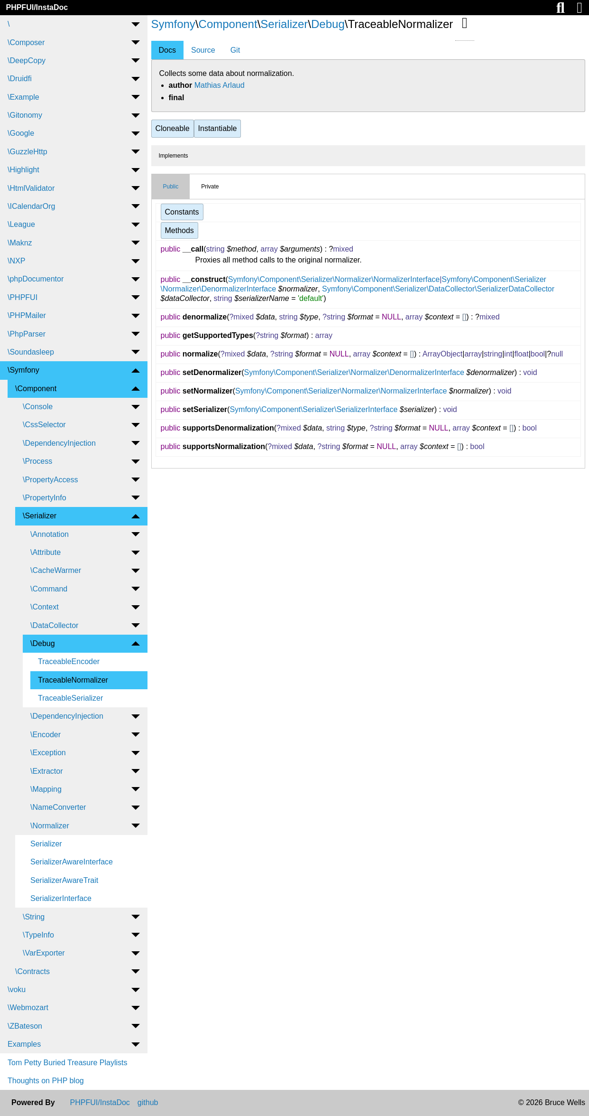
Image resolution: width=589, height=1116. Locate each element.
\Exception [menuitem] (48, 753)
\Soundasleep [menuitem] (31, 352)
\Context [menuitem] (44, 607)
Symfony (173, 24)
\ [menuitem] (8, 24)
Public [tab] (171, 186)
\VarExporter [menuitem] (44, 953)
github (148, 1103)
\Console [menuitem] (38, 407)
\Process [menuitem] (37, 461)
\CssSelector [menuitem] (44, 425)
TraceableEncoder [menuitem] (69, 661)
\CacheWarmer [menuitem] (55, 570)
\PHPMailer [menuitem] (27, 315)
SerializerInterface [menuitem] (61, 898)
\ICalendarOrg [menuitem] (31, 206)
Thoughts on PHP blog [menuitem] (46, 1081)
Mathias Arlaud (219, 85)
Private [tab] (210, 186)
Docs (167, 50)
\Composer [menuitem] (26, 42)
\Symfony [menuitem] (23, 370)
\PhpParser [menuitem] (27, 334)
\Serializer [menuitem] (39, 516)
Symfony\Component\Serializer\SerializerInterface (313, 409)
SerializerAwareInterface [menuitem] (71, 862)
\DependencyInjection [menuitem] (59, 443)
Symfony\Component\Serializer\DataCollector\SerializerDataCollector (438, 289)
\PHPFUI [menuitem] (22, 297)
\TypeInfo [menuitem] (38, 935)
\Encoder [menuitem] (45, 735)
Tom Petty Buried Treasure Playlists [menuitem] (68, 1063)
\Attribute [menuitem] (45, 552)
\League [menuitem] (21, 224)
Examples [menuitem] (24, 1044)
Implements (173, 155)
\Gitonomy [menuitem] (25, 115)
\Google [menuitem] (21, 133)
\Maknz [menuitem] (20, 243)
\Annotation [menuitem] (49, 534)
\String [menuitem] (34, 917)
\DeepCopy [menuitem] (27, 60)
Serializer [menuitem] (46, 844)
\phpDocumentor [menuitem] (36, 279)
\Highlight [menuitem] (23, 170)
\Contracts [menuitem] (32, 971)
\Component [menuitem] (35, 389)
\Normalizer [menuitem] (49, 826)
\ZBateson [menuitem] (25, 1026)
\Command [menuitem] (48, 589)
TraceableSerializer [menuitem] (70, 698)
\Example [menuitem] (23, 97)
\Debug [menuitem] (42, 643)
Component (228, 24)
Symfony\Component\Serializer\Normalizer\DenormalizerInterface (354, 372)
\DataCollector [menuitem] (54, 625)
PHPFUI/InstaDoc (37, 7)
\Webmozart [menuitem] (28, 1007)
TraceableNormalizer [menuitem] (73, 680)
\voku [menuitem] (17, 989)
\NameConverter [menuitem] (58, 807)
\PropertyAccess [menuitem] (50, 480)
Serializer (284, 24)
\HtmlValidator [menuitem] (31, 188)
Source (203, 50)
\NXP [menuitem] (16, 261)
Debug (328, 24)
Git (235, 50)
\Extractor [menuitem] (46, 771)
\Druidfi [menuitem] (20, 79)
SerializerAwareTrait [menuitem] (64, 880)
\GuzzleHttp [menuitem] (27, 152)
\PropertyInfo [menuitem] (44, 498)
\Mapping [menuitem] (46, 789)
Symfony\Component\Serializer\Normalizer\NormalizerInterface (334, 279)
